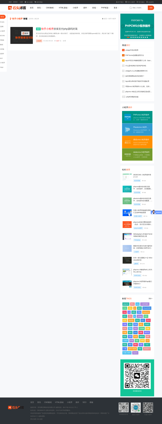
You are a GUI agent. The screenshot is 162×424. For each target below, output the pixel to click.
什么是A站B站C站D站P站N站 (135, 66)
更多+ (150, 298)
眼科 (147, 336)
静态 (141, 324)
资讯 (39, 8)
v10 (147, 340)
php (137, 304)
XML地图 (40, 419)
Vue (124, 312)
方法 (124, 308)
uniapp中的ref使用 (131, 50)
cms (135, 332)
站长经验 (137, 180)
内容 (130, 336)
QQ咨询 (150, 2)
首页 (32, 8)
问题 (124, 332)
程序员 (147, 332)
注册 (21, 2)
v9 (129, 312)
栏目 (124, 328)
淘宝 (135, 328)
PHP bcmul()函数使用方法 (134, 55)
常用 (131, 340)
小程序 (76, 8)
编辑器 (142, 336)
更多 (116, 8)
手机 (139, 312)
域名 (137, 320)
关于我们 (120, 2)
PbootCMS (146, 308)
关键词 (147, 324)
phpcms (125, 304)
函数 (140, 332)
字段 (130, 328)
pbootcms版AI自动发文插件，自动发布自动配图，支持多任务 (142, 201)
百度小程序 (138, 216)
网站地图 (33, 419)
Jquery (135, 353)
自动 (148, 320)
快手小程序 (132, 349)
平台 (130, 316)
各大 (142, 320)
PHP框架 (105, 8)
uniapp (140, 316)
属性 (135, 344)
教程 (139, 308)
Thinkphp (137, 240)
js (134, 316)
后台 (130, 308)
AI (134, 308)
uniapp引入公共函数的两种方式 (136, 71)
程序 (145, 316)
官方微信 (140, 2)
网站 (132, 304)
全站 (130, 324)
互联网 (142, 328)
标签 (124, 320)
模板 (147, 328)
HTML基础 (64, 8)
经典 (141, 344)
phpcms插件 (138, 228)
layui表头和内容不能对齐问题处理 (137, 81)
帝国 (139, 349)
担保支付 (147, 349)
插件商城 (38, 2)
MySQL (131, 320)
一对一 (147, 344)
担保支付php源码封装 (59, 28)
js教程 (136, 264)
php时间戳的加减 (132, 97)
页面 (135, 324)
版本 (130, 332)
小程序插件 (144, 304)
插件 (86, 8)
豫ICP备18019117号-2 (70, 407)
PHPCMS (137, 275)
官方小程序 (130, 2)
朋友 (137, 340)
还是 (135, 336)
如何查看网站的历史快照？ (134, 76)
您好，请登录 (13, 2)
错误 (124, 344)
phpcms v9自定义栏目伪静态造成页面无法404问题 (143, 91)
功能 (124, 324)
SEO (84, 402)
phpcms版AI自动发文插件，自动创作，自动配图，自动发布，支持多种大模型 (142, 189)
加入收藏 (29, 2)
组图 (142, 340)
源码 (133, 312)
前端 (95, 8)
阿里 (124, 336)
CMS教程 (50, 8)
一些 (124, 349)
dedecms (146, 312)
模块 (130, 344)
